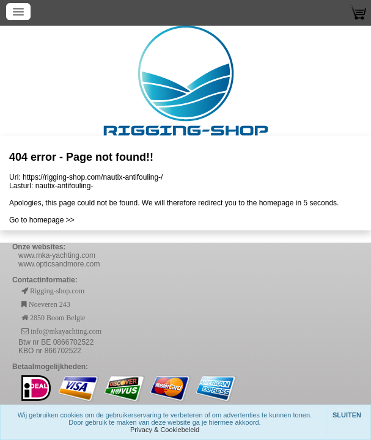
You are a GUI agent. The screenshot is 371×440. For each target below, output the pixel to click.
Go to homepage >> (42, 220)
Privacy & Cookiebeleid (164, 429)
